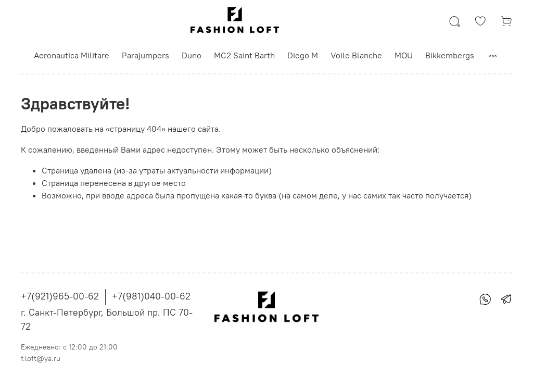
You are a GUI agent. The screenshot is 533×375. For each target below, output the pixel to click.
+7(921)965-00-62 (60, 296)
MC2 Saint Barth (244, 55)
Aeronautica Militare (71, 55)
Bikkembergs (449, 55)
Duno (191, 55)
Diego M (302, 55)
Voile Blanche (356, 55)
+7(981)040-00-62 (151, 296)
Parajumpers (145, 55)
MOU (404, 55)
